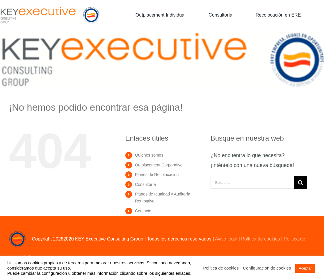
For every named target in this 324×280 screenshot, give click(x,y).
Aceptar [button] (305, 268)
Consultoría (145, 184)
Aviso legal (226, 238)
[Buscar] (300, 182)
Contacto (143, 211)
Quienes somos (149, 155)
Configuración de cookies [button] (267, 268)
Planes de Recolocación (157, 174)
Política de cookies (260, 238)
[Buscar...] (252, 182)
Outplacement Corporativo (158, 165)
